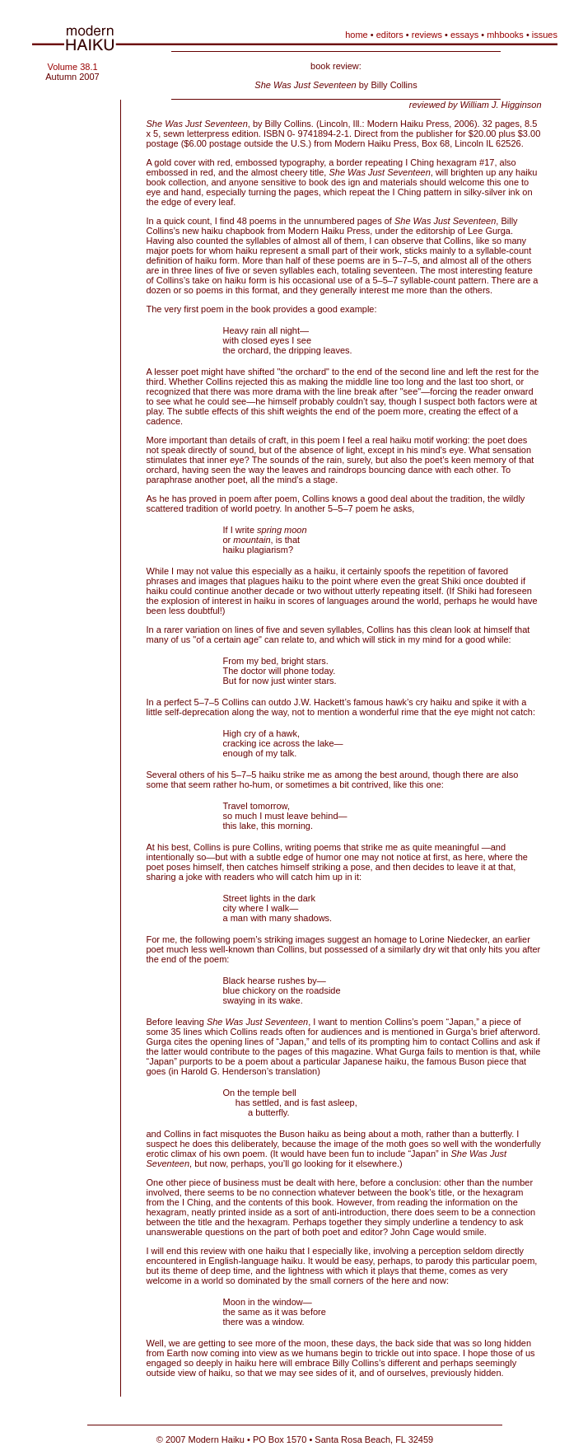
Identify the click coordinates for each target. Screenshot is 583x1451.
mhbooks (505, 35)
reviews (427, 35)
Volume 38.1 (72, 67)
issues (544, 35)
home (356, 35)
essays (464, 35)
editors (389, 35)
